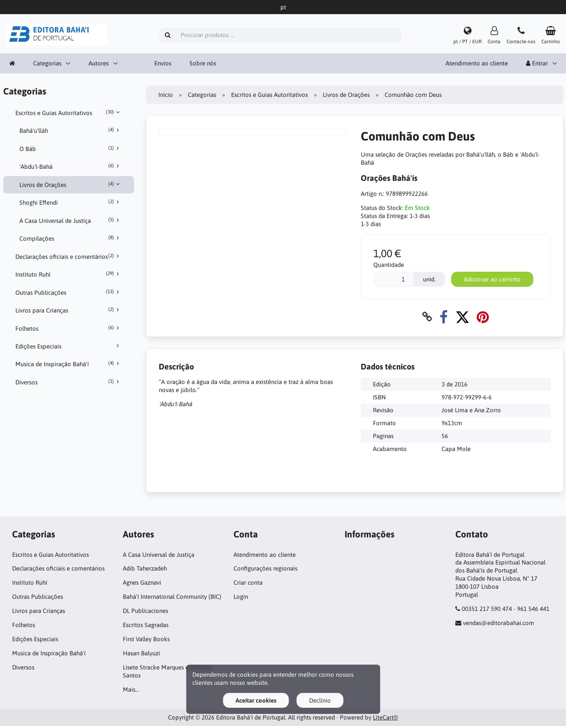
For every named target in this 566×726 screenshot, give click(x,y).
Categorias (47, 63)
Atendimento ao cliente (477, 63)
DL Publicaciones (145, 610)
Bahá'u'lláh (70, 130)
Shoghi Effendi (70, 202)
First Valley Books (146, 639)
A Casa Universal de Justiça (70, 220)
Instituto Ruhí (68, 274)
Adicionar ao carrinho (492, 279)
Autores (98, 63)
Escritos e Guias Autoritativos (68, 112)
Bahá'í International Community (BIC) (172, 596)
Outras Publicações (68, 292)
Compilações (70, 238)
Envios (162, 63)
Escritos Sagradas (145, 624)
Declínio (320, 700)
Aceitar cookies (256, 700)
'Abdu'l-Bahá (70, 166)
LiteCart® (385, 717)
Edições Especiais (68, 346)
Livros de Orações (70, 184)
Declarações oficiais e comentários (68, 256)
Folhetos (68, 328)
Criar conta (248, 582)
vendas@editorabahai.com (498, 622)
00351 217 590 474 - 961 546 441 (505, 608)
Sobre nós (202, 63)
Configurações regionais (265, 568)
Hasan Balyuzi (141, 653)
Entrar (537, 63)
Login (241, 596)
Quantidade (388, 264)
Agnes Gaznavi (142, 582)
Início (165, 94)
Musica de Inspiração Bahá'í (68, 363)
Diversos (68, 382)
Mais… (131, 689)
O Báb (70, 148)
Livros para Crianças (68, 310)
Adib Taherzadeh (145, 568)
